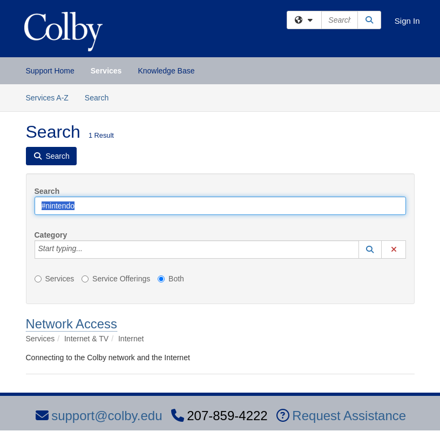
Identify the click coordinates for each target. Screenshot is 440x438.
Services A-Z (47, 97)
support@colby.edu (99, 415)
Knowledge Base (166, 70)
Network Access (71, 323)
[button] (370, 249)
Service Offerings (116, 278)
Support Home (50, 70)
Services (106, 70)
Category (51, 235)
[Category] (88, 249)
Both (171, 278)
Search (101, 97)
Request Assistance (341, 415)
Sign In (407, 20)
